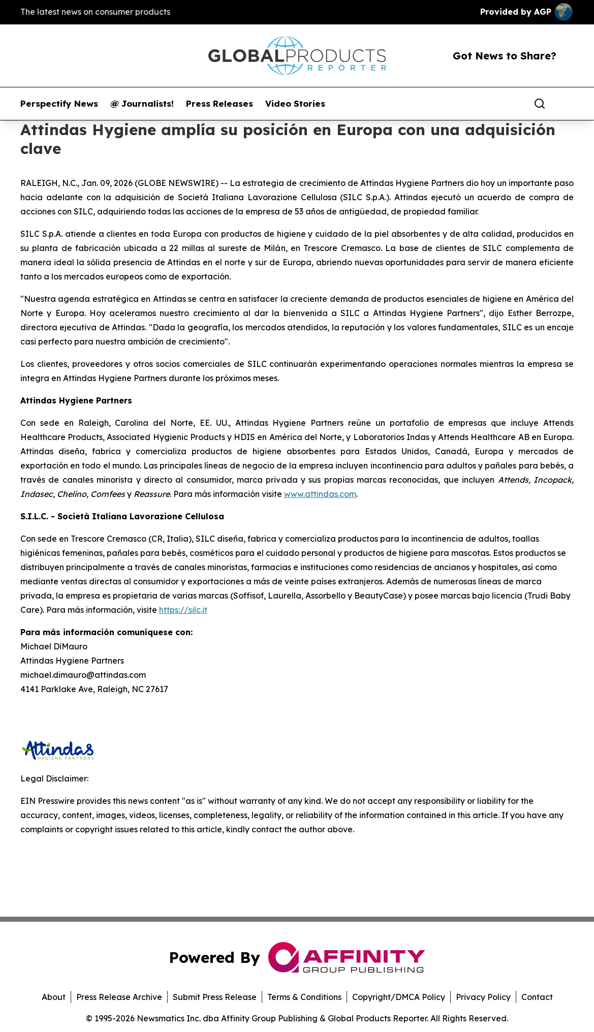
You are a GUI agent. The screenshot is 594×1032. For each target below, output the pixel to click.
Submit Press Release (215, 997)
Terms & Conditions (304, 997)
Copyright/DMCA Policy (398, 997)
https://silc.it (183, 610)
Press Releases (219, 104)
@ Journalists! (142, 104)
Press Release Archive (119, 997)
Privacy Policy (483, 997)
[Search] (539, 103)
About (54, 997)
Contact (537, 997)
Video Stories (295, 104)
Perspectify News (59, 104)
